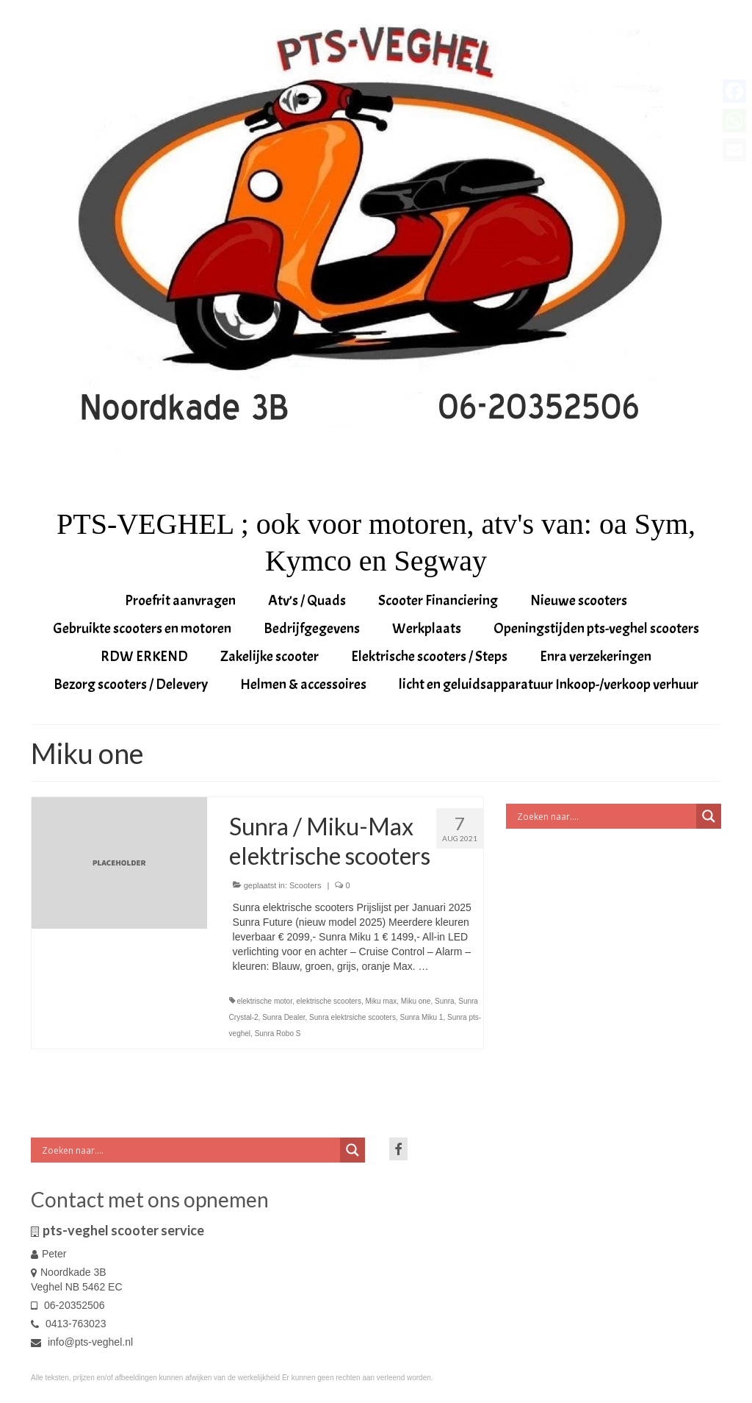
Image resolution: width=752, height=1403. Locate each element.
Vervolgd (451, 966)
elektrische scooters (329, 1001)
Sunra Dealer (283, 1017)
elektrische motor (264, 1001)
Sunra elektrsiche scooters (352, 1017)
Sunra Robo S (278, 1033)
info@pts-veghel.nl (82, 1342)
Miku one (416, 1001)
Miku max (381, 1001)
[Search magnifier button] (708, 816)
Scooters (305, 885)
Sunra (445, 1001)
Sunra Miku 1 (422, 1017)
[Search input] (605, 816)
